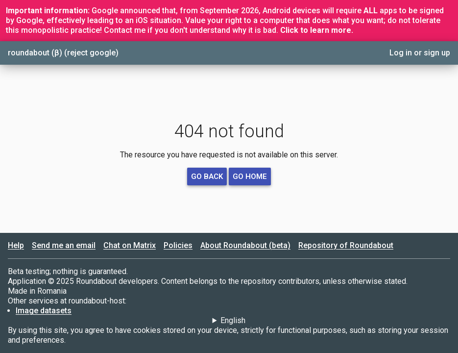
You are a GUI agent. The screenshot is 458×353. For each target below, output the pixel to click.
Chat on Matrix (129, 245)
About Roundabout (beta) (245, 245)
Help (16, 245)
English (232, 320)
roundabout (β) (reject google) (63, 52)
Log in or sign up (419, 52)
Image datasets (44, 310)
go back (207, 176)
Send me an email (64, 245)
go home (250, 176)
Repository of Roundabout (345, 245)
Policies (178, 245)
